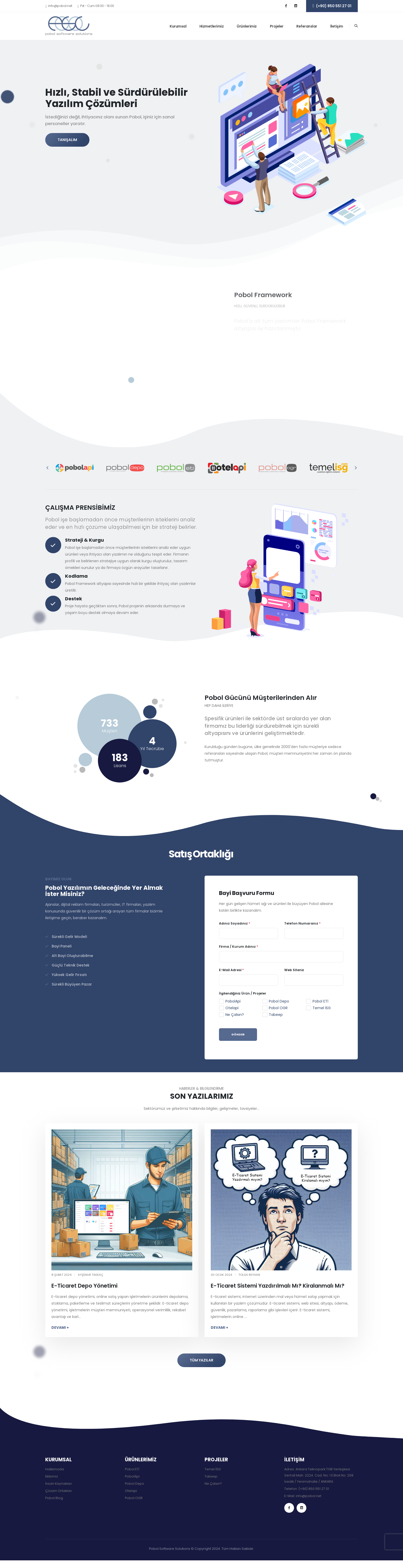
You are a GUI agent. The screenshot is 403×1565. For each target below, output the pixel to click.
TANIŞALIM (67, 139)
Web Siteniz (294, 970)
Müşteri (109, 730)
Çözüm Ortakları (58, 1491)
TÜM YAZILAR (201, 1360)
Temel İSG (322, 1007)
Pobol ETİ (320, 1001)
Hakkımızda (54, 1469)
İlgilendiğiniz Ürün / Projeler (242, 993)
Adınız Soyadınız (234, 923)
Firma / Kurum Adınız (238, 946)
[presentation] (47, 468)
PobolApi (233, 1001)
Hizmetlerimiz (211, 26)
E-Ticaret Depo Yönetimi (84, 1285)
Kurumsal (178, 26)
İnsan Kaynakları (58, 1483)
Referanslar (306, 26)
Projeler (276, 26)
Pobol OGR (278, 1007)
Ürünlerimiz (247, 26)
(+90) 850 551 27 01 (313, 1489)
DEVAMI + (60, 1327)
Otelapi (232, 1007)
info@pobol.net (309, 1496)
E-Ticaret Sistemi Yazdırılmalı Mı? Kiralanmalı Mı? (277, 1285)
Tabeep (276, 1014)
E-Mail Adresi (231, 970)
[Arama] (356, 26)
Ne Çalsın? (234, 1014)
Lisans (120, 765)
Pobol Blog (54, 1498)
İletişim (336, 26)
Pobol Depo (279, 1001)
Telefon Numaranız (302, 923)
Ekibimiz (51, 1476)
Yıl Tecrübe (152, 748)
